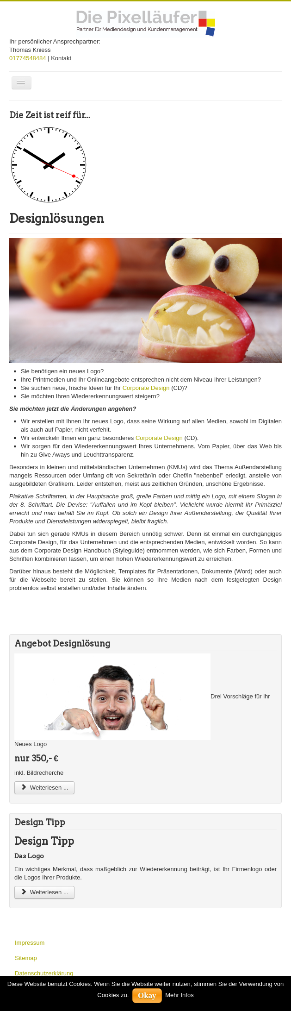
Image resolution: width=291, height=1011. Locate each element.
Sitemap (26, 957)
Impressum (29, 942)
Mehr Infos (179, 995)
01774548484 (27, 58)
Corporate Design (146, 387)
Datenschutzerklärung (44, 973)
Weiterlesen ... (44, 787)
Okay (147, 995)
